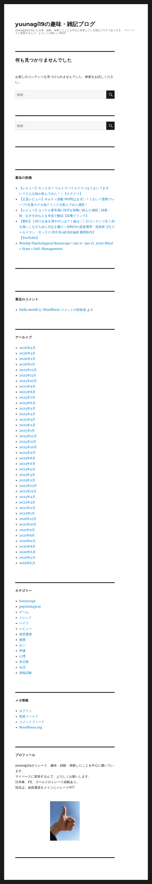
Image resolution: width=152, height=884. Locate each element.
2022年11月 (27, 491)
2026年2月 (27, 359)
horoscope (27, 601)
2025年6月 (27, 403)
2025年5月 (27, 408)
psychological (30, 606)
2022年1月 (27, 513)
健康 (22, 640)
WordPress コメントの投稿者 (64, 310)
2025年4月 (27, 414)
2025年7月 (27, 397)
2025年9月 (27, 386)
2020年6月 (27, 552)
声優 (22, 651)
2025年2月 (27, 425)
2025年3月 (27, 419)
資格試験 (25, 673)
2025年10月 (28, 381)
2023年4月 (27, 469)
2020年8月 (27, 546)
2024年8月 (27, 458)
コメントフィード (32, 722)
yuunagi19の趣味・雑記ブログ (55, 24)
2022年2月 (27, 508)
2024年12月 (28, 436)
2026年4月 (27, 348)
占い (22, 645)
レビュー (25, 629)
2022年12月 (28, 486)
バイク (24, 623)
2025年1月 (27, 430)
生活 (22, 667)
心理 (22, 656)
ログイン (25, 711)
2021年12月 (27, 519)
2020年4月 (27, 557)
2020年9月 (27, 541)
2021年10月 (27, 524)
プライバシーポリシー (68, 882)
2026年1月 (27, 364)
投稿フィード (28, 716)
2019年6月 (27, 563)
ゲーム (24, 612)
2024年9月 (27, 453)
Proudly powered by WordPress (104, 882)
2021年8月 (27, 535)
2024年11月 (27, 441)
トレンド (25, 617)
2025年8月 (27, 392)
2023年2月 (27, 480)
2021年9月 (27, 530)
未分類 (24, 662)
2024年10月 (28, 447)
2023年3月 (27, 475)
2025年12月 (28, 370)
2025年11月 (27, 375)
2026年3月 (27, 353)
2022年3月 (27, 502)
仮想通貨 (25, 634)
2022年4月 (27, 497)
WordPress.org (30, 727)
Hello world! (28, 310)
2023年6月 (27, 464)
